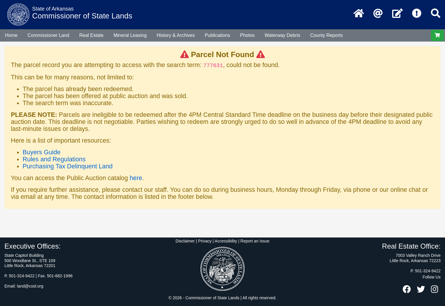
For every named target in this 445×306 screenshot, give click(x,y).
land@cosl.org (30, 286)
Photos (247, 35)
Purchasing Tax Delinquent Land (68, 166)
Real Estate (91, 35)
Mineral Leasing (130, 35)
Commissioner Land (48, 35)
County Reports (326, 35)
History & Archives (176, 35)
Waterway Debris (282, 35)
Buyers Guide (41, 152)
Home (11, 35)
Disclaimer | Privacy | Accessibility (206, 241)
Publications (217, 35)
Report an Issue (254, 241)
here (136, 178)
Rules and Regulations (54, 159)
